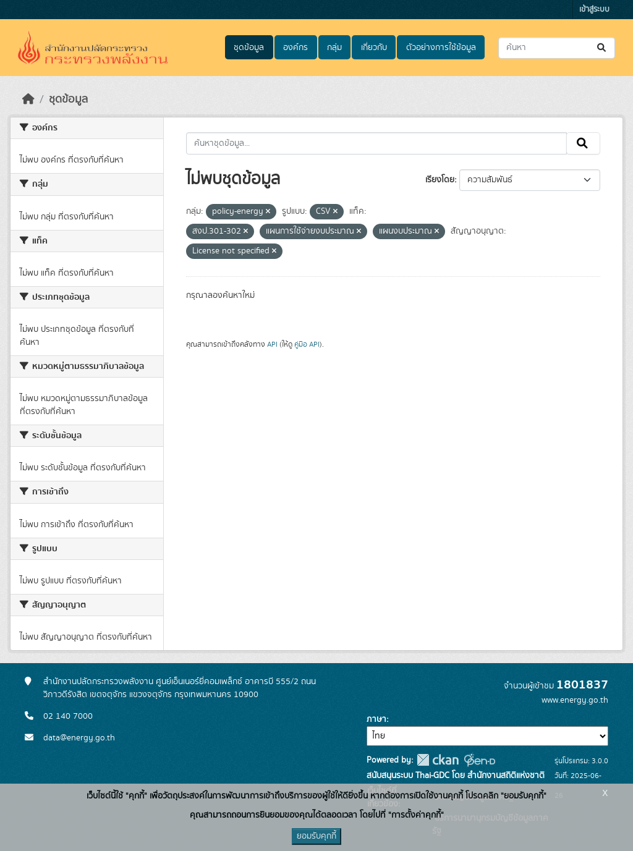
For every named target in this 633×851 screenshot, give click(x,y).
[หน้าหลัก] (28, 99)
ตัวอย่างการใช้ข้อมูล (441, 47)
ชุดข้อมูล (249, 47)
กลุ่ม (334, 47)
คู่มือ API (307, 344)
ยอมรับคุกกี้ (316, 836)
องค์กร (295, 47)
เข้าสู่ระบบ (594, 9)
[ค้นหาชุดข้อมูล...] (556, 48)
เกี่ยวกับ (374, 47)
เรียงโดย (439, 180)
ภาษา (376, 719)
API (272, 344)
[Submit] (602, 48)
